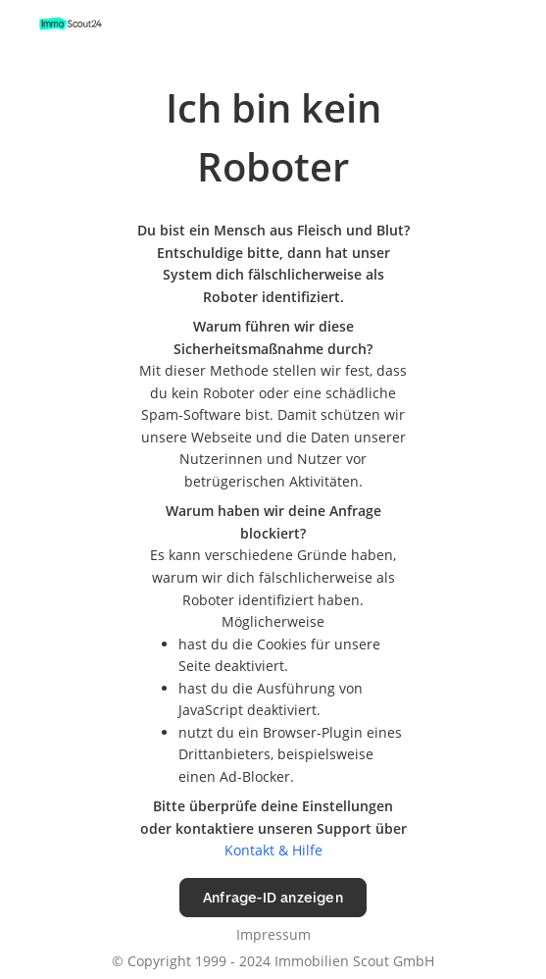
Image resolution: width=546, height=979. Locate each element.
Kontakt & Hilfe (273, 850)
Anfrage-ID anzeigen (273, 897)
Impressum (273, 934)
